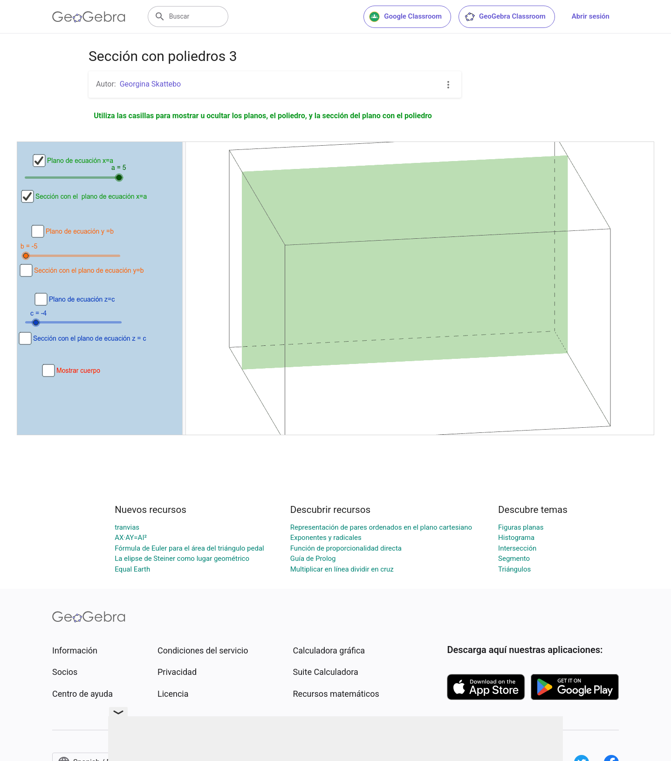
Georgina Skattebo (150, 84)
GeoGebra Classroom (505, 16)
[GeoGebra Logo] (88, 16)
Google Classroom (405, 16)
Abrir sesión (590, 16)
